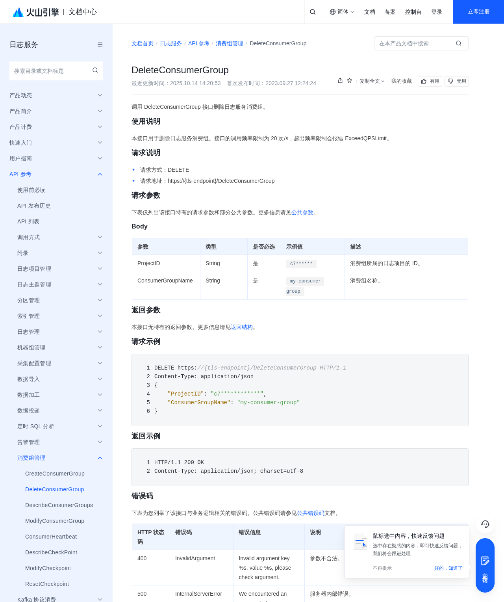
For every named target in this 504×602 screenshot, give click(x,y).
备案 (390, 12)
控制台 (413, 12)
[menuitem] (56, 190)
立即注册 (479, 12)
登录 (436, 12)
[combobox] (342, 12)
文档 (369, 12)
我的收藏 (401, 81)
